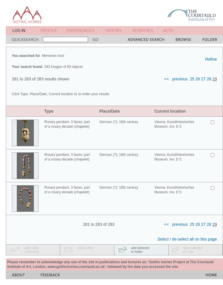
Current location (170, 111)
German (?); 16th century (118, 122)
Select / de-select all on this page (187, 239)
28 (209, 79)
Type (49, 111)
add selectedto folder (140, 249)
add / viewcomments (31, 249)
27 (203, 79)
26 (197, 79)
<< (166, 79)
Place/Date (109, 111)
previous (180, 79)
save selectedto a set (192, 249)
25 (192, 79)
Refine (211, 59)
